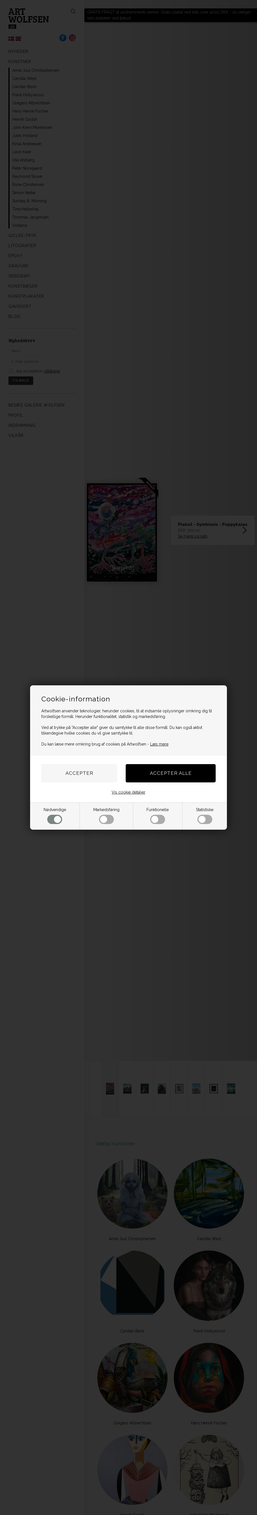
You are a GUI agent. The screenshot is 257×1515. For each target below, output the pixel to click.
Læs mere (159, 744)
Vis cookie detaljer (128, 792)
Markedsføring (106, 815)
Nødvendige (55, 815)
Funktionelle (157, 815)
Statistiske (204, 815)
